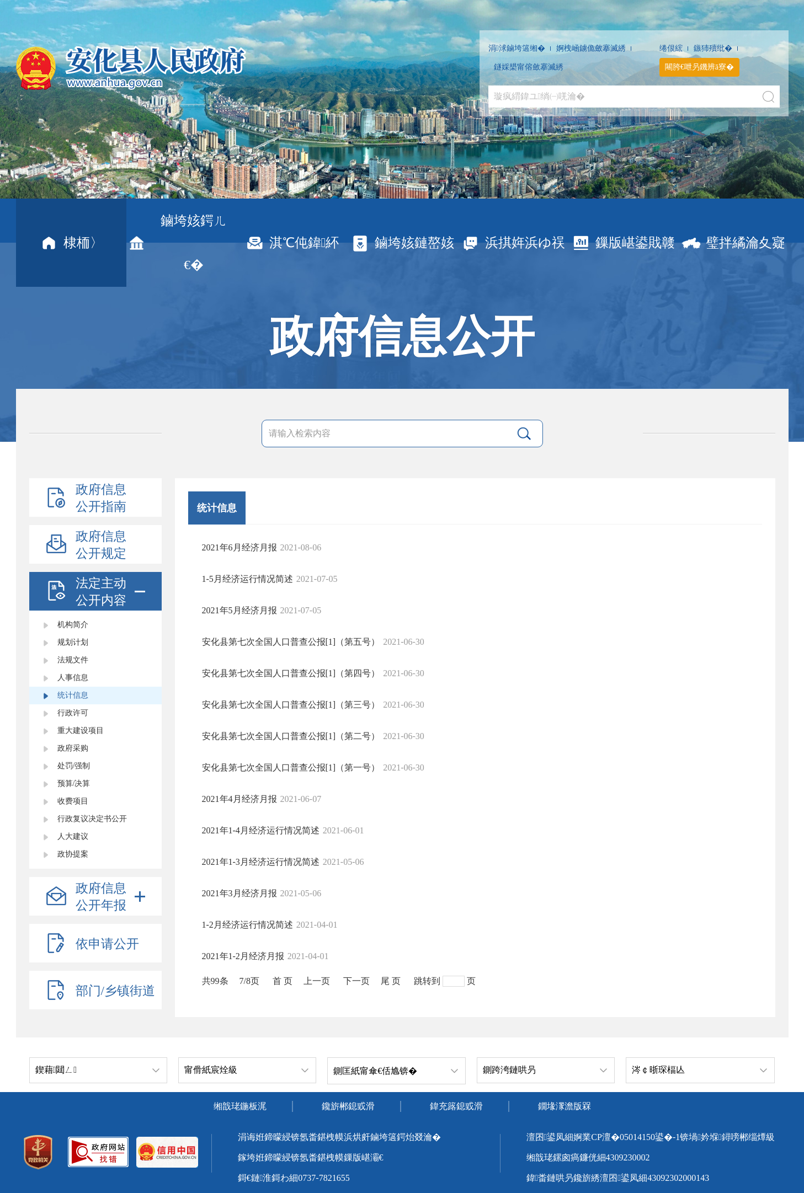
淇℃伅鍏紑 (291, 243)
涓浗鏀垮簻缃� (516, 48)
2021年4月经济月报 (239, 799)
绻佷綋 (671, 48)
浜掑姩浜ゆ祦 (512, 243)
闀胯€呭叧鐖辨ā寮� (699, 67)
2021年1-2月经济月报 (243, 956)
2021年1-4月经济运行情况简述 (261, 830)
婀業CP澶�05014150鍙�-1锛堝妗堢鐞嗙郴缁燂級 (674, 1137)
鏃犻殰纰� (713, 48)
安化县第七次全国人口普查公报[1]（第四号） (291, 673)
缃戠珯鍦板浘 (240, 1106)
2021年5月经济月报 (239, 610)
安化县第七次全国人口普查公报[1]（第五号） (291, 641)
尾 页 (391, 981)
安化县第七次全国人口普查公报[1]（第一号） (291, 767)
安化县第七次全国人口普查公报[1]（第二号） (291, 736)
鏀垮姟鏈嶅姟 (402, 243)
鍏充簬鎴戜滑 (456, 1106)
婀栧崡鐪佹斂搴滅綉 (591, 48)
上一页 (317, 981)
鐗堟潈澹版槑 (564, 1106)
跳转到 (427, 981)
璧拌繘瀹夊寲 (733, 243)
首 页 (282, 981)
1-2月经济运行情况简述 (247, 924)
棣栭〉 (71, 243)
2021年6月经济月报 (239, 547)
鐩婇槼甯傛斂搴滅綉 (528, 67)
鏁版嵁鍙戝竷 (623, 243)
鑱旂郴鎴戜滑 (348, 1106)
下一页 (356, 981)
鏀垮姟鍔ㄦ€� (176, 242)
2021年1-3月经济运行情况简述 (261, 861)
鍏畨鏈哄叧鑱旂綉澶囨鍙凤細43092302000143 (618, 1178)
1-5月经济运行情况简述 (247, 579)
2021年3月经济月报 (239, 893)
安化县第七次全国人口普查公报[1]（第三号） (291, 704)
